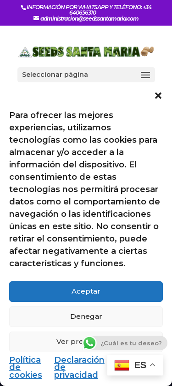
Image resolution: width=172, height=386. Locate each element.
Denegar (86, 316)
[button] (158, 95)
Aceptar (86, 291)
